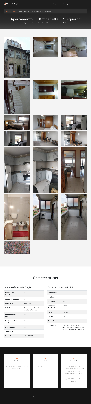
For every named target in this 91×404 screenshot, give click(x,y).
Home (8, 11)
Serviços (66, 4)
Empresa (56, 4)
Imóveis (76, 4)
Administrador (57, 396)
